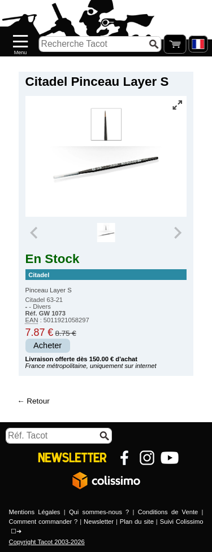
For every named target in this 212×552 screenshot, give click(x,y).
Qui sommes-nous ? (99, 512)
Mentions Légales (34, 512)
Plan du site (137, 521)
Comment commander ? (43, 521)
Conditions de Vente (168, 512)
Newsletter (99, 521)
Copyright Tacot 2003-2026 (47, 541)
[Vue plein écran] (177, 105)
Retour (38, 401)
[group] (106, 232)
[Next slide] (177, 232)
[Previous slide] (35, 232)
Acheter (47, 345)
